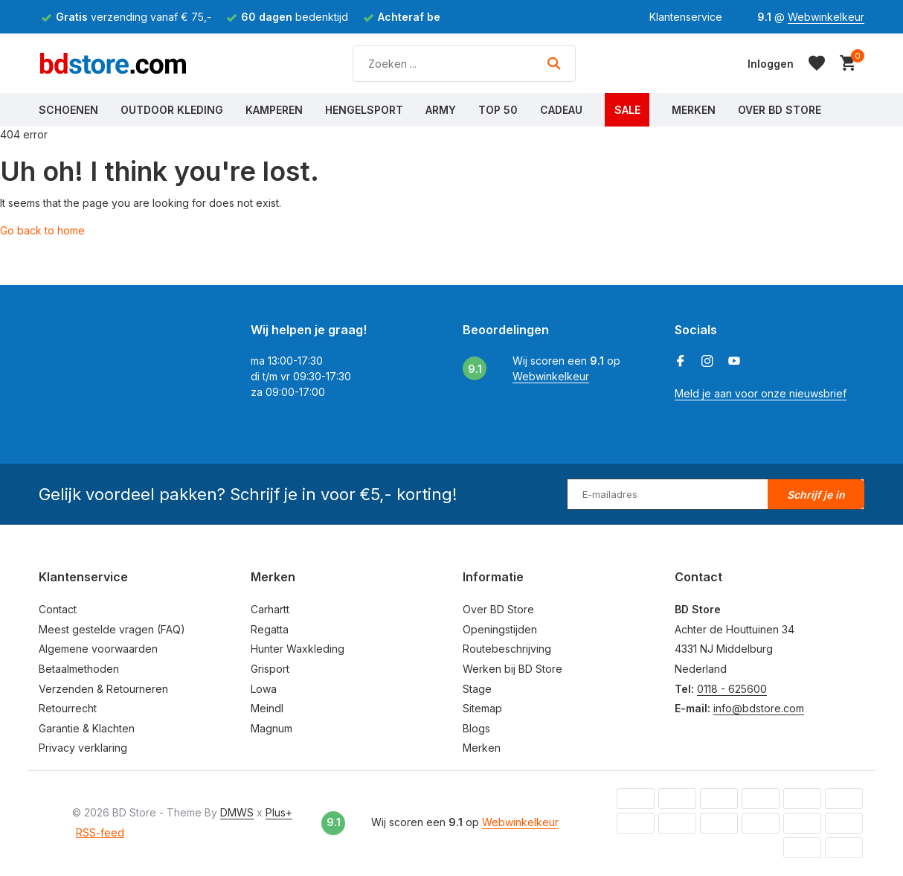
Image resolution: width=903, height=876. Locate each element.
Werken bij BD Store (512, 668)
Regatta (270, 629)
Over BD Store (779, 109)
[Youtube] (734, 362)
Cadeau (561, 109)
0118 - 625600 (732, 688)
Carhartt (270, 609)
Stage (477, 688)
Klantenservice (685, 16)
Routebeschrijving (507, 648)
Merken (694, 109)
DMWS (237, 812)
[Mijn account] (771, 63)
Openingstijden (500, 629)
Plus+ (279, 812)
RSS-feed (100, 832)
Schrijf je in (816, 494)
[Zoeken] (464, 63)
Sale (627, 109)
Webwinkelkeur (826, 16)
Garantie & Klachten (87, 728)
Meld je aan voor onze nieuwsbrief (760, 393)
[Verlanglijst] (817, 63)
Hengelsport (364, 109)
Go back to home (42, 230)
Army (440, 109)
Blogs (476, 728)
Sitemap (482, 708)
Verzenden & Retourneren (103, 688)
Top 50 (498, 109)
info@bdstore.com (758, 708)
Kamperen (274, 109)
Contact (58, 609)
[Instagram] (707, 362)
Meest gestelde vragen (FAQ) (112, 629)
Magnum (271, 728)
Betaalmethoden (79, 668)
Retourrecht (68, 708)
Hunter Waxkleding (297, 648)
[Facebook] (681, 362)
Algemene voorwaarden (98, 648)
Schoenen (68, 109)
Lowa (264, 688)
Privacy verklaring (83, 747)
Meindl (267, 708)
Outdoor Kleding (171, 109)
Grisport (270, 668)
